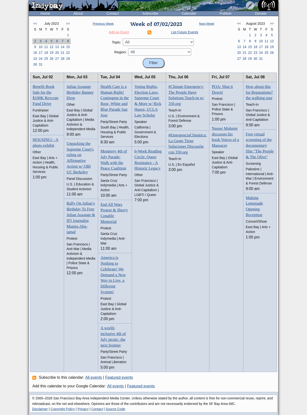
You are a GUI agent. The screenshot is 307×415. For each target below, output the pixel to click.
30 (35, 64)
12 (51, 47)
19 (51, 53)
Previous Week (103, 23)
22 (68, 53)
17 (40, 53)
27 (57, 59)
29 (68, 59)
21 (63, 53)
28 (63, 59)
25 (46, 59)
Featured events (119, 377)
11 (46, 47)
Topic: (116, 42)
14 (63, 47)
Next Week (206, 23)
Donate (260, 13)
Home (45, 13)
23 (35, 59)
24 (40, 59)
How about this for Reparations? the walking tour (259, 92)
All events (93, 377)
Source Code (115, 409)
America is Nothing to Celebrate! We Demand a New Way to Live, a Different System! (113, 274)
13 (57, 47)
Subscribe (150, 13)
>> (68, 23)
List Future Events (184, 32)
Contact (112, 13)
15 (68, 47)
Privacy (83, 409)
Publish (225, 13)
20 (57, 53)
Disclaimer (40, 409)
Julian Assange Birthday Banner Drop (80, 92)
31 (40, 64)
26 (51, 59)
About (78, 13)
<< (35, 23)
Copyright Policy (63, 409)
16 (35, 53)
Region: (120, 52)
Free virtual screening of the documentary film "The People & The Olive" (260, 145)
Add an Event (119, 32)
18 (46, 53)
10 (40, 47)
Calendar (189, 13)
